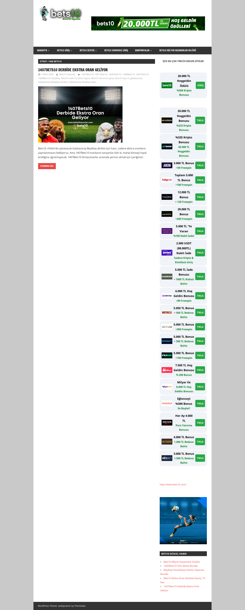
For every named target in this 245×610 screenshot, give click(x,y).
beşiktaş (55, 78)
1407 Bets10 (101, 74)
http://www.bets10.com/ (173, 484)
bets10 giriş (84, 78)
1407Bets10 (87, 74)
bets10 (73, 78)
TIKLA (200, 120)
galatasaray (136, 78)
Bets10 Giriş (63, 50)
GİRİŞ (200, 85)
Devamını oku (47, 166)
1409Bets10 (44, 78)
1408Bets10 (128, 74)
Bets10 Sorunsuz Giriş (116, 50)
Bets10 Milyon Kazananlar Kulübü (177, 50)
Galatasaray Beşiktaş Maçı (82, 81)
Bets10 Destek (87, 50)
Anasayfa (42, 50)
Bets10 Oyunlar (67, 74)
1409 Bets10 (142, 74)
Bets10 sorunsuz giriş (102, 78)
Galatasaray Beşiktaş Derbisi (53, 81)
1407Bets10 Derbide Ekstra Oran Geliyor (73, 69)
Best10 (64, 78)
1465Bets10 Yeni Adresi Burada (181, 565)
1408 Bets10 (115, 74)
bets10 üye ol (122, 78)
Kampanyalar (142, 50)
